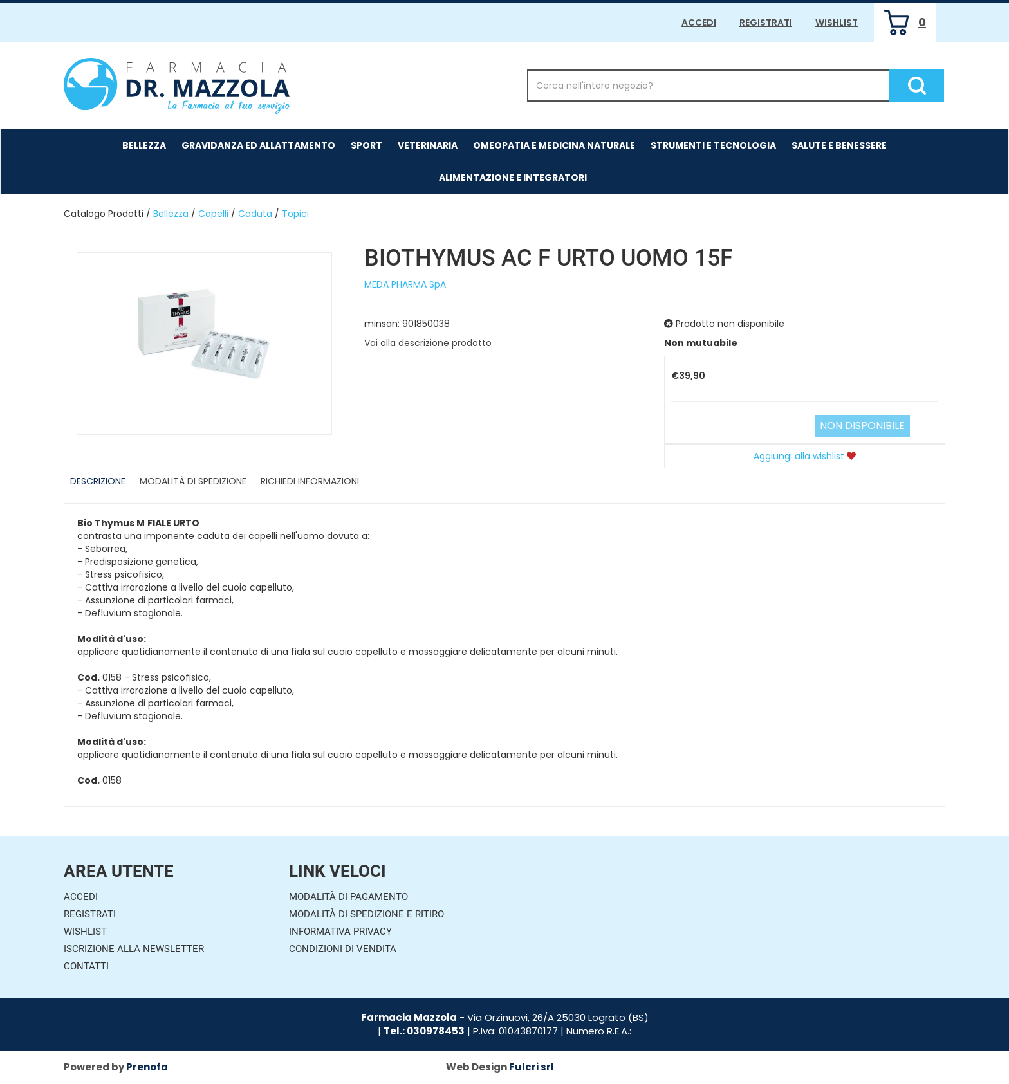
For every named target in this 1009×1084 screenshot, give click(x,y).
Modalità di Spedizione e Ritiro (366, 914)
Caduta (255, 213)
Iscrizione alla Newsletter (134, 949)
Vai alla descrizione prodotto (428, 342)
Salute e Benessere (839, 145)
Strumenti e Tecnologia (713, 145)
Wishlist (836, 22)
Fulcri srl (531, 1067)
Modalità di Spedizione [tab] (193, 481)
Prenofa (147, 1067)
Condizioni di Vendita (342, 949)
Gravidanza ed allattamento (258, 145)
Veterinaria (428, 145)
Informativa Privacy (340, 931)
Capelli (213, 213)
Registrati (765, 22)
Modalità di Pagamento (348, 897)
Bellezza (144, 145)
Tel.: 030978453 (424, 1031)
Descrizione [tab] (97, 481)
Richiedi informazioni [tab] (310, 481)
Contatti (86, 966)
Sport (366, 145)
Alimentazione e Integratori (513, 177)
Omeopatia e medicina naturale (554, 145)
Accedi (698, 22)
